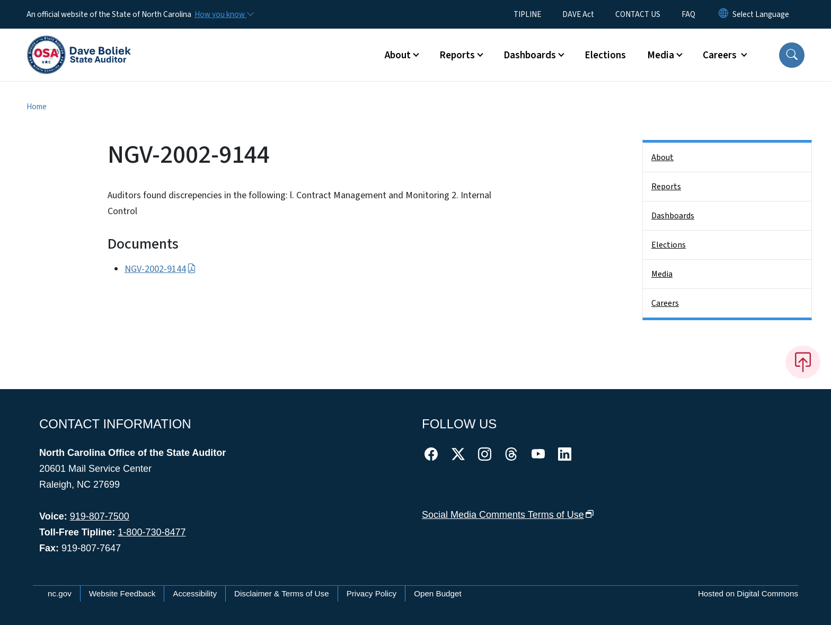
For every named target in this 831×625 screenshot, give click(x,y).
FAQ (688, 14)
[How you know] (223, 14)
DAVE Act (578, 14)
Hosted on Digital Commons (748, 593)
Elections (605, 55)
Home (36, 106)
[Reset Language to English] (723, 14)
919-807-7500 (99, 516)
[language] (760, 14)
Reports (666, 186)
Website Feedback (122, 593)
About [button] (398, 55)
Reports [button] (457, 55)
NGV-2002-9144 (160, 269)
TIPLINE (527, 14)
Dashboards (672, 216)
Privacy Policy (372, 593)
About (662, 157)
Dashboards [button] (529, 55)
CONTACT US (637, 14)
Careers (665, 303)
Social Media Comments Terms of (508, 514)
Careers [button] (721, 55)
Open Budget (438, 593)
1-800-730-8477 (151, 532)
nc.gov (60, 593)
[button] (792, 55)
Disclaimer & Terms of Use (281, 593)
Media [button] (660, 55)
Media (662, 274)
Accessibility (195, 593)
